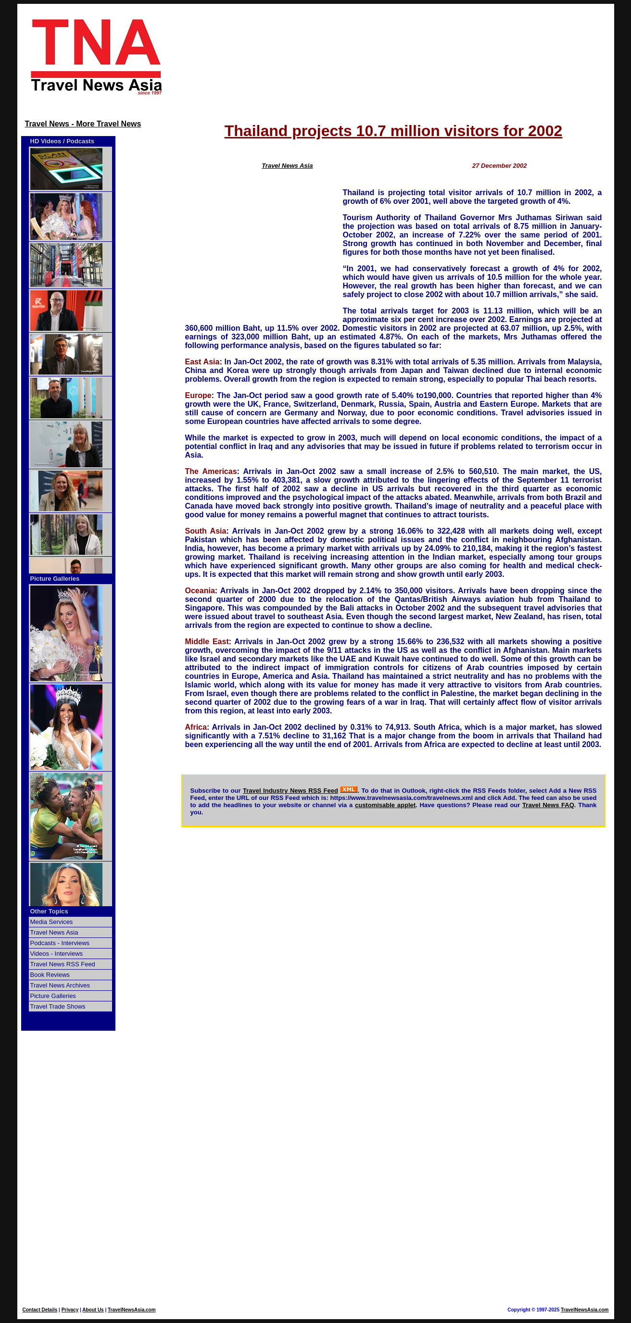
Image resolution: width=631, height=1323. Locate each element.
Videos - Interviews (56, 953)
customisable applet (385, 805)
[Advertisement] (393, 56)
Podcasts (80, 141)
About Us (92, 1309)
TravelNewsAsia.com (132, 1309)
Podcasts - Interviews (60, 943)
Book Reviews (50, 974)
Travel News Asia (54, 932)
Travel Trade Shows (58, 1006)
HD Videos (46, 141)
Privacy (70, 1309)
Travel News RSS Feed (62, 964)
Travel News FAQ (548, 805)
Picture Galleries (55, 578)
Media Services (51, 921)
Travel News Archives (60, 985)
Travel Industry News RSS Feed (290, 790)
